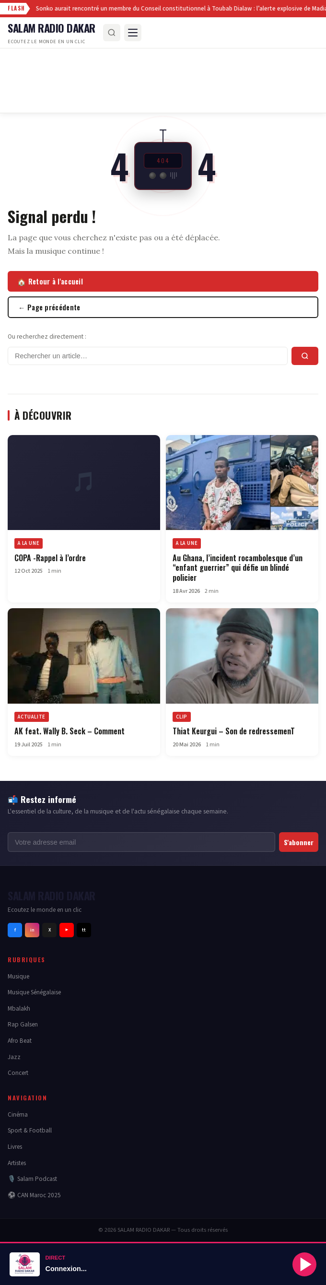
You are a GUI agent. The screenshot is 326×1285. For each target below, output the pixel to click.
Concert (18, 1072)
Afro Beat (20, 1040)
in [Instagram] (32, 930)
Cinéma (18, 1114)
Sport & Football (30, 1130)
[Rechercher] (111, 32)
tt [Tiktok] (84, 930)
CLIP (181, 717)
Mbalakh (19, 1008)
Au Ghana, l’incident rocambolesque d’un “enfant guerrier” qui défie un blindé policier (238, 568)
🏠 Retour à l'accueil (50, 281)
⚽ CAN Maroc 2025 (34, 1195)
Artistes (17, 1162)
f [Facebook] (15, 930)
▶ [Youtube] (66, 930)
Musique (18, 976)
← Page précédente (49, 307)
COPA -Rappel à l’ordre (50, 558)
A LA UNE (28, 543)
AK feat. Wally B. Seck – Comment (69, 731)
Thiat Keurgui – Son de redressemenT (234, 731)
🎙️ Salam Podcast (32, 1178)
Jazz (14, 1056)
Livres (15, 1146)
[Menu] (132, 32)
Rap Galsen (23, 1024)
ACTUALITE (32, 717)
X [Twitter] (49, 930)
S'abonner (299, 842)
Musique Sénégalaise (34, 992)
